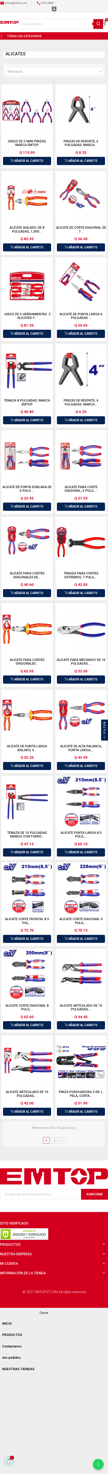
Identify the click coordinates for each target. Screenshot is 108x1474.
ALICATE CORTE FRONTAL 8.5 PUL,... (27, 921)
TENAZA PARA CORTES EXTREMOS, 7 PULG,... (81, 575)
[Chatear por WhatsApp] (98, 1464)
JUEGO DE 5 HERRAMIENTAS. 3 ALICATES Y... (27, 316)
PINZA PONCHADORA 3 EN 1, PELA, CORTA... (81, 1094)
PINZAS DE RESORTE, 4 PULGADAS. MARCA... (81, 402)
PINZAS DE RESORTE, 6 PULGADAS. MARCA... (81, 143)
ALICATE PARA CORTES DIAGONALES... (27, 662)
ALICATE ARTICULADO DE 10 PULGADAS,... (81, 1007)
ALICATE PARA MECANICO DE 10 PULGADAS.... (81, 662)
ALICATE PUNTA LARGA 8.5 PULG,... (81, 835)
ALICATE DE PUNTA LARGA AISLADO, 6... (27, 748)
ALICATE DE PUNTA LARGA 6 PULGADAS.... (80, 316)
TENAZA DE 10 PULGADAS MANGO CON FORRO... (27, 835)
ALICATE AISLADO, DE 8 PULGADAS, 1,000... (26, 229)
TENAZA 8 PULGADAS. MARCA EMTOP (27, 402)
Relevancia (55, 72)
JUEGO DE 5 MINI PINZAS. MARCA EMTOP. (27, 143)
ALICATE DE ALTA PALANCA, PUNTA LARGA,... (81, 748)
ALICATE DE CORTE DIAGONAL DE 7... (81, 229)
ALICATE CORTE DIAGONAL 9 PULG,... (81, 921)
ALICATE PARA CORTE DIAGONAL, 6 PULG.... (81, 489)
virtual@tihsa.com (15, 3)
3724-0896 (47, 3)
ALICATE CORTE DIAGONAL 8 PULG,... (27, 1007)
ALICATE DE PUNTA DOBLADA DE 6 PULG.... (27, 489)
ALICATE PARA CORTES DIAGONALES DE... (27, 575)
